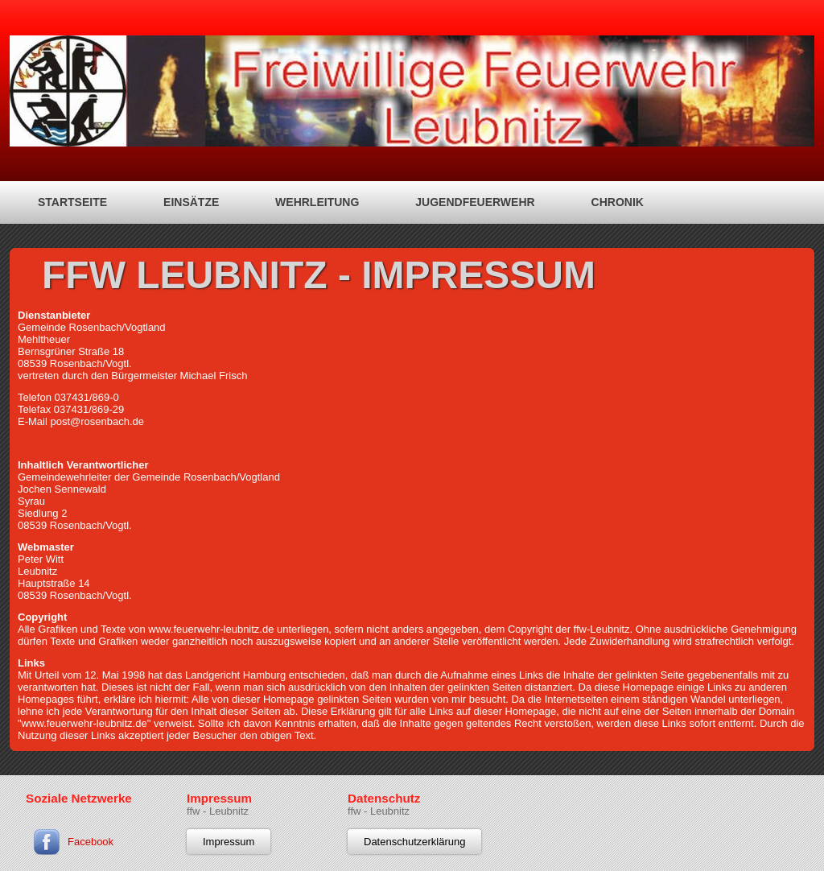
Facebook (90, 842)
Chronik (617, 202)
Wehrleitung (317, 202)
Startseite (72, 202)
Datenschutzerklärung (414, 842)
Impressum (228, 842)
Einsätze (191, 202)
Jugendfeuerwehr (474, 202)
